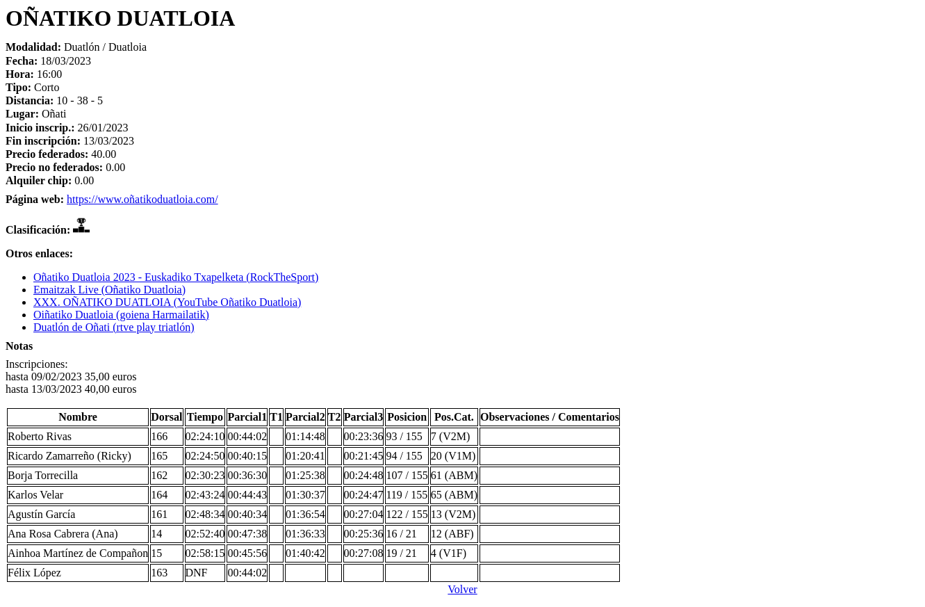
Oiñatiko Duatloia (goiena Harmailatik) (121, 315)
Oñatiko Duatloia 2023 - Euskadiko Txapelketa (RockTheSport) (175, 277)
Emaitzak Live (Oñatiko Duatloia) (109, 290)
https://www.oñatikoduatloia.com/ (142, 199)
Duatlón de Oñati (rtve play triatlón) (113, 327)
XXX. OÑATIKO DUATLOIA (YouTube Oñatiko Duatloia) (167, 302)
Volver (462, 589)
